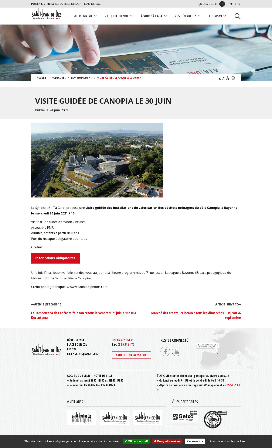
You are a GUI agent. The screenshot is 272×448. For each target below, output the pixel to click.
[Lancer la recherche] (236, 16)
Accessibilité (210, 4)
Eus (237, 4)
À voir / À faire (152, 15)
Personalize (195, 441)
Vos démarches (185, 15)
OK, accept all (136, 441)
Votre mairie (83, 15)
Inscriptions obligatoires (55, 258)
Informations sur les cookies (227, 441)
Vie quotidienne (116, 15)
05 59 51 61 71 (125, 340)
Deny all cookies (167, 441)
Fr (231, 4)
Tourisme (216, 15)
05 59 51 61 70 (126, 344)
